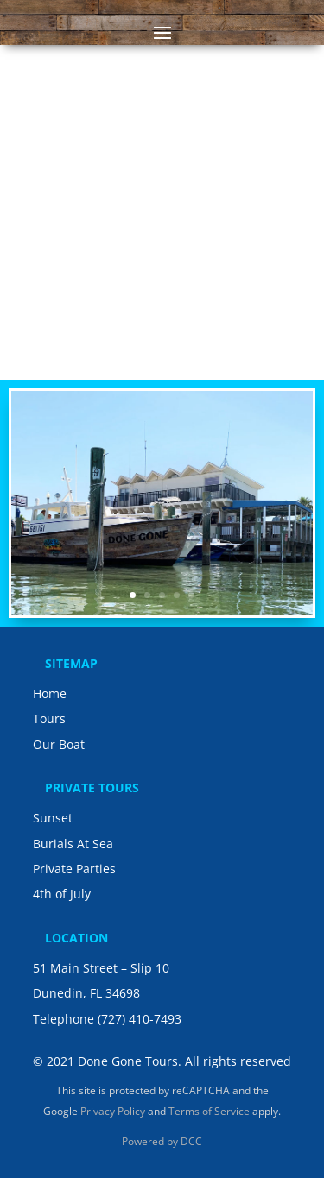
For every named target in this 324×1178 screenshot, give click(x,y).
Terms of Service (209, 1111)
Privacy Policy (112, 1111)
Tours (49, 718)
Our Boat (59, 744)
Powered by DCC (162, 1141)
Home (50, 693)
